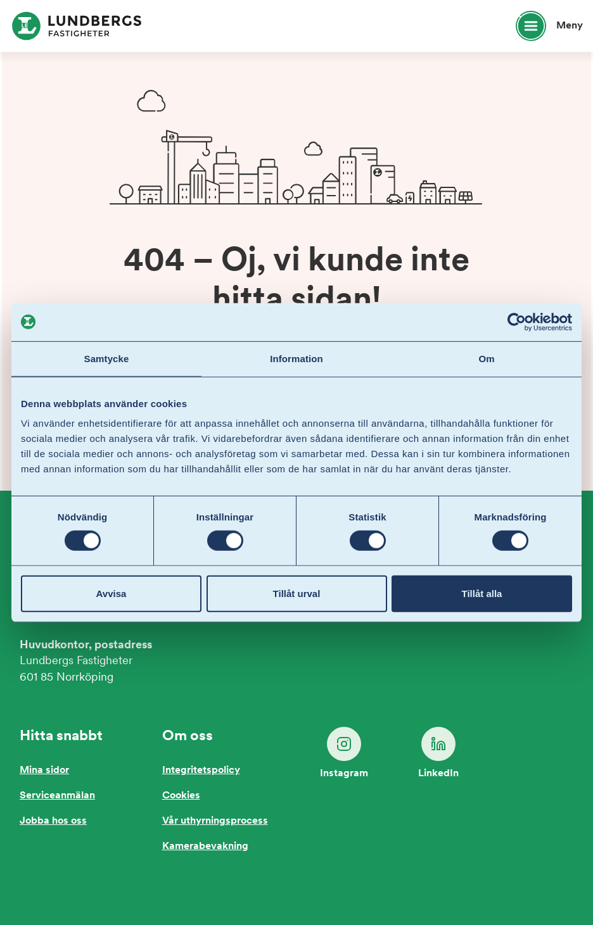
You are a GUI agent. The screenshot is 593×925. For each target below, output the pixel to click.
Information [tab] (296, 358)
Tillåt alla (482, 593)
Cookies (181, 796)
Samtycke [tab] (106, 358)
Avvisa (111, 593)
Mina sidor (44, 770)
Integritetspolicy (201, 770)
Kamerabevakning (205, 846)
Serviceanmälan (57, 796)
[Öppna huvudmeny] (543, 26)
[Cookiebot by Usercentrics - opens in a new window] (516, 321)
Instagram (344, 753)
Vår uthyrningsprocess (215, 821)
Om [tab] (486, 358)
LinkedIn (438, 753)
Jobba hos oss (53, 821)
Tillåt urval (297, 593)
